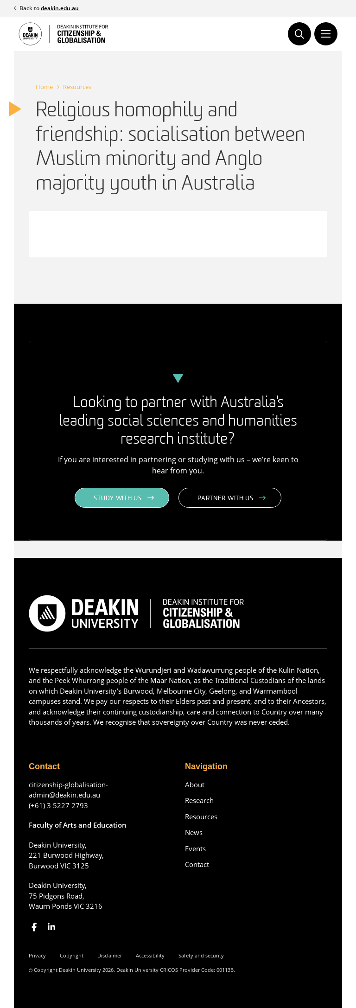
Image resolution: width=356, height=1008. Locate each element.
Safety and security (201, 955)
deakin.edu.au (60, 8)
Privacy (37, 955)
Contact (197, 864)
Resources (77, 87)
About (194, 784)
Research (199, 800)
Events (195, 848)
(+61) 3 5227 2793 (58, 805)
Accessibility (150, 955)
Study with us (117, 498)
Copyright (71, 955)
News (194, 832)
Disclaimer (109, 955)
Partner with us (225, 498)
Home (44, 87)
